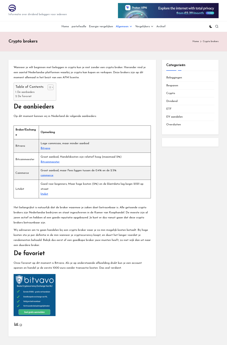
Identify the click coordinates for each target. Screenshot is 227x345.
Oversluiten (173, 124)
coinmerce (47, 175)
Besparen (172, 85)
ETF (168, 108)
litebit (44, 194)
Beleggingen (174, 77)
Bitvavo (45, 148)
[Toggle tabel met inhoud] (49, 87)
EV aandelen (174, 116)
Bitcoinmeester (50, 161)
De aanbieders (26, 92)
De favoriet (25, 96)
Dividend (172, 101)
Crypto (170, 93)
